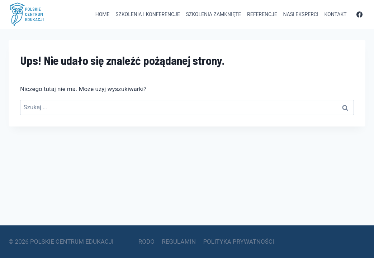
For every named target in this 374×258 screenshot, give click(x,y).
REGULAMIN (179, 241)
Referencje (262, 14)
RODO (146, 241)
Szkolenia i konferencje (147, 14)
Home (102, 14)
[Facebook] (359, 14)
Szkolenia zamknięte (213, 14)
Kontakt (336, 14)
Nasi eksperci (300, 14)
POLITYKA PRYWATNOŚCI (238, 241)
